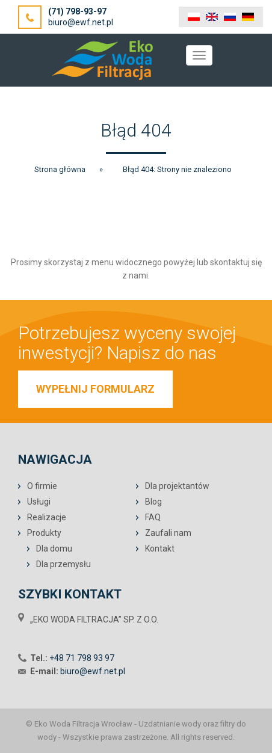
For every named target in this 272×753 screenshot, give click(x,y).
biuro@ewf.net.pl (80, 22)
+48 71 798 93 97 (81, 658)
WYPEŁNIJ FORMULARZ (95, 389)
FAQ (153, 517)
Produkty (44, 533)
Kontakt (160, 548)
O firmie (42, 486)
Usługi (39, 501)
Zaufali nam (168, 533)
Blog (153, 501)
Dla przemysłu (63, 564)
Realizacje (46, 517)
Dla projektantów (177, 486)
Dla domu (54, 548)
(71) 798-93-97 (77, 11)
